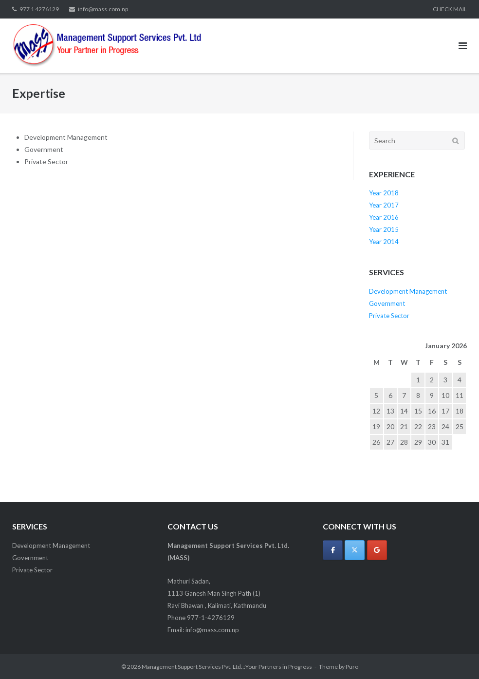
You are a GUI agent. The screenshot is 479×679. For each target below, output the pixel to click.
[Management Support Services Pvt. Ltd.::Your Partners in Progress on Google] (377, 550)
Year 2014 (384, 241)
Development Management (408, 291)
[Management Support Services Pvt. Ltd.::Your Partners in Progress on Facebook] (333, 550)
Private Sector (389, 316)
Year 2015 (384, 229)
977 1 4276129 (39, 9)
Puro (352, 666)
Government (387, 303)
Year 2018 (384, 193)
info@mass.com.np (103, 9)
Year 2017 (384, 205)
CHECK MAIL (450, 9)
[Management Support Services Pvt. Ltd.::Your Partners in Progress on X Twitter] (355, 550)
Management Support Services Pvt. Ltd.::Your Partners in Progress (227, 666)
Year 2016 (384, 217)
